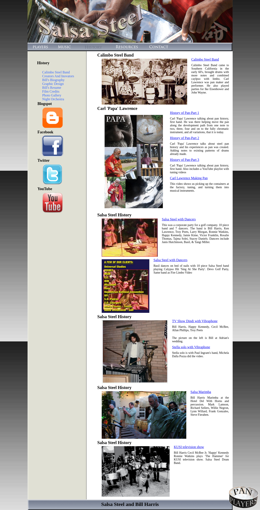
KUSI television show (189, 447)
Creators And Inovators (58, 76)
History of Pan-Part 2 (184, 138)
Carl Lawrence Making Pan (189, 178)
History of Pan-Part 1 (184, 113)
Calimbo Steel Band (56, 72)
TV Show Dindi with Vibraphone (195, 321)
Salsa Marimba (201, 392)
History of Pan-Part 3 (184, 160)
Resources (126, 47)
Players (39, 47)
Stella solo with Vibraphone (191, 347)
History (94, 47)
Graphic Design (53, 84)
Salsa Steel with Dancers (179, 219)
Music (64, 47)
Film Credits (50, 91)
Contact (157, 47)
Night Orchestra (53, 99)
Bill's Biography (53, 80)
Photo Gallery (51, 95)
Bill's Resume (51, 87)
